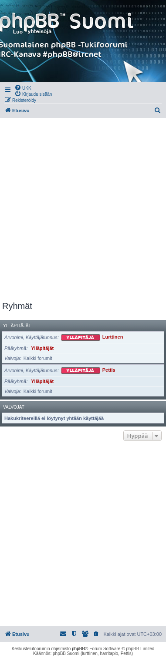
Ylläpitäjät (17, 325)
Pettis (108, 370)
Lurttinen (112, 337)
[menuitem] (22, 87)
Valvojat (13, 407)
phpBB (78, 648)
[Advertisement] (83, 209)
